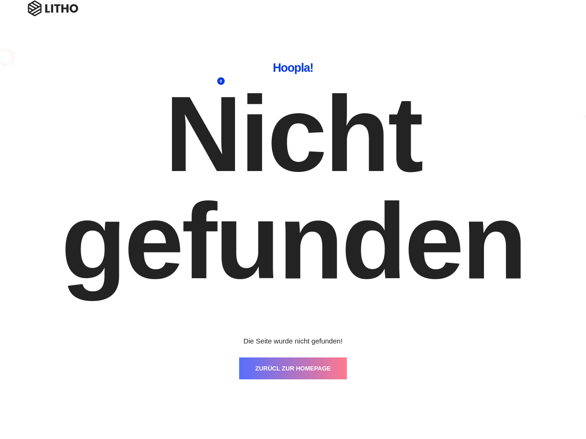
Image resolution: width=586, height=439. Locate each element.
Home (225, 18)
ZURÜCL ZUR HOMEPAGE (293, 368)
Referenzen (392, 18)
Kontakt (468, 18)
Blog (351, 18)
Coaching (315, 18)
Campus (508, 18)
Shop (544, 18)
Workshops (268, 18)
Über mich (433, 25)
